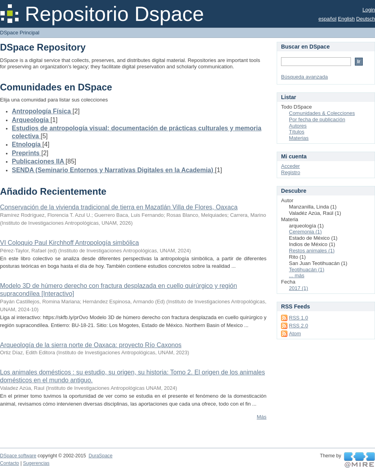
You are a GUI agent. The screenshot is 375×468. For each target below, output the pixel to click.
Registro (290, 172)
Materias (299, 138)
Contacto (9, 463)
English (346, 19)
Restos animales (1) (312, 251)
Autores (298, 126)
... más (296, 275)
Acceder (290, 166)
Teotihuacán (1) (306, 270)
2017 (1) (298, 288)
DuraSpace (100, 456)
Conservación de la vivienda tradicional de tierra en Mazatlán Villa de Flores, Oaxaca (119, 207)
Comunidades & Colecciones (322, 113)
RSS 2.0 (298, 326)
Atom (295, 333)
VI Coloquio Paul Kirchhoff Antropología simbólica (69, 242)
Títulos (296, 132)
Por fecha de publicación (317, 119)
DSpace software (18, 456)
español (328, 19)
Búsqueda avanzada (304, 77)
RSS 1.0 (298, 318)
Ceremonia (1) (305, 232)
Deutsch (365, 19)
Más (261, 417)
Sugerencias (36, 463)
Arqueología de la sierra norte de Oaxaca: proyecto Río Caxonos (91, 345)
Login (368, 10)
